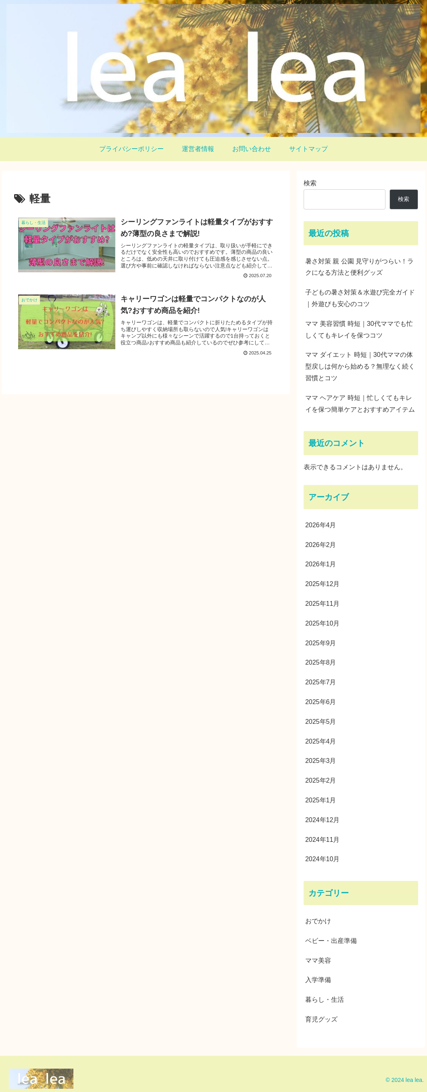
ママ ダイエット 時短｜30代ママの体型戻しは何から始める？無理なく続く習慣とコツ (360, 366)
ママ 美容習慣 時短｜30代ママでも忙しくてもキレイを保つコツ (359, 329)
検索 (310, 183)
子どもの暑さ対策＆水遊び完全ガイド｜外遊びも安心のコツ (360, 298)
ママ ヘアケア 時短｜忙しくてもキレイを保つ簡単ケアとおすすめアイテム (360, 403)
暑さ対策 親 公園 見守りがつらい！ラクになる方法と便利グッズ (359, 267)
